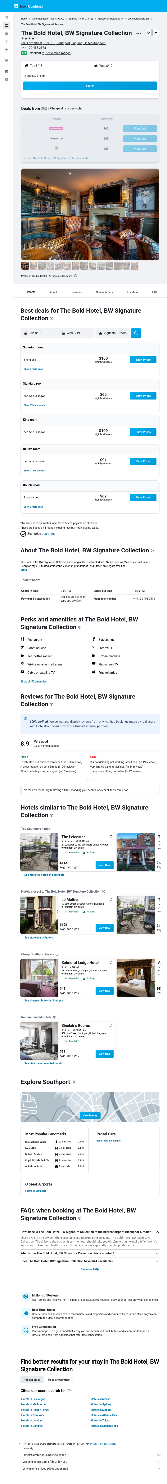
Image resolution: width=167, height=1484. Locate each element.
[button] (6, 6)
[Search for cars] (6, 34)
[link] (44, 875)
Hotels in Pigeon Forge (35, 1409)
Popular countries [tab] (59, 1379)
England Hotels (76, 18)
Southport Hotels (136, 18)
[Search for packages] (6, 42)
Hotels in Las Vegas (33, 1399)
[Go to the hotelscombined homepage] (29, 6)
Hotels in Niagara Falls (104, 1425)
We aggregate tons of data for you (92, 1462)
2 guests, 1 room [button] (35, 75)
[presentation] (75, 275)
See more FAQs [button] (90, 1269)
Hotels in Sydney (101, 1404)
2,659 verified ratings (56, 53)
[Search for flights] (6, 17)
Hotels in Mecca (100, 1399)
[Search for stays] (6, 25)
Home (24, 18)
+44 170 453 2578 (33, 48)
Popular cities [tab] (32, 1379)
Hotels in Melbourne (33, 1404)
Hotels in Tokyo (100, 1420)
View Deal (105, 865)
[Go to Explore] (6, 50)
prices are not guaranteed (102, 1443)
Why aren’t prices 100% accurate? (92, 1468)
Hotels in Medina (101, 1409)
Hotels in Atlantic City (104, 1415)
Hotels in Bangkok (32, 1425)
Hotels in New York (32, 1415)
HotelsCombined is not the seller (92, 1455)
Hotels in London (31, 1420)
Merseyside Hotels (107, 18)
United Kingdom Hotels (44, 18)
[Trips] (6, 60)
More (23, 569)
